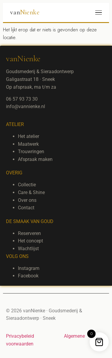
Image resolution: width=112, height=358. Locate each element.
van (24, 12)
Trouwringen (31, 151)
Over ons (27, 200)
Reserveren (29, 233)
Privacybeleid (20, 336)
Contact (26, 208)
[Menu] (98, 12)
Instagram (28, 268)
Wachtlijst (28, 248)
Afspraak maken (35, 159)
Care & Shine (31, 192)
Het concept (30, 241)
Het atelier (28, 136)
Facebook (28, 276)
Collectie (27, 185)
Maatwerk (28, 144)
